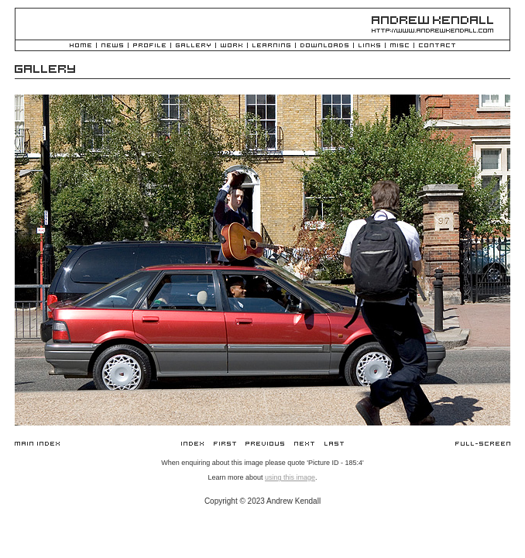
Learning (271, 46)
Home (80, 46)
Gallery (193, 46)
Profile (149, 46)
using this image (290, 477)
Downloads (324, 46)
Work (231, 46)
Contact (437, 46)
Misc (399, 46)
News (112, 46)
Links (369, 46)
